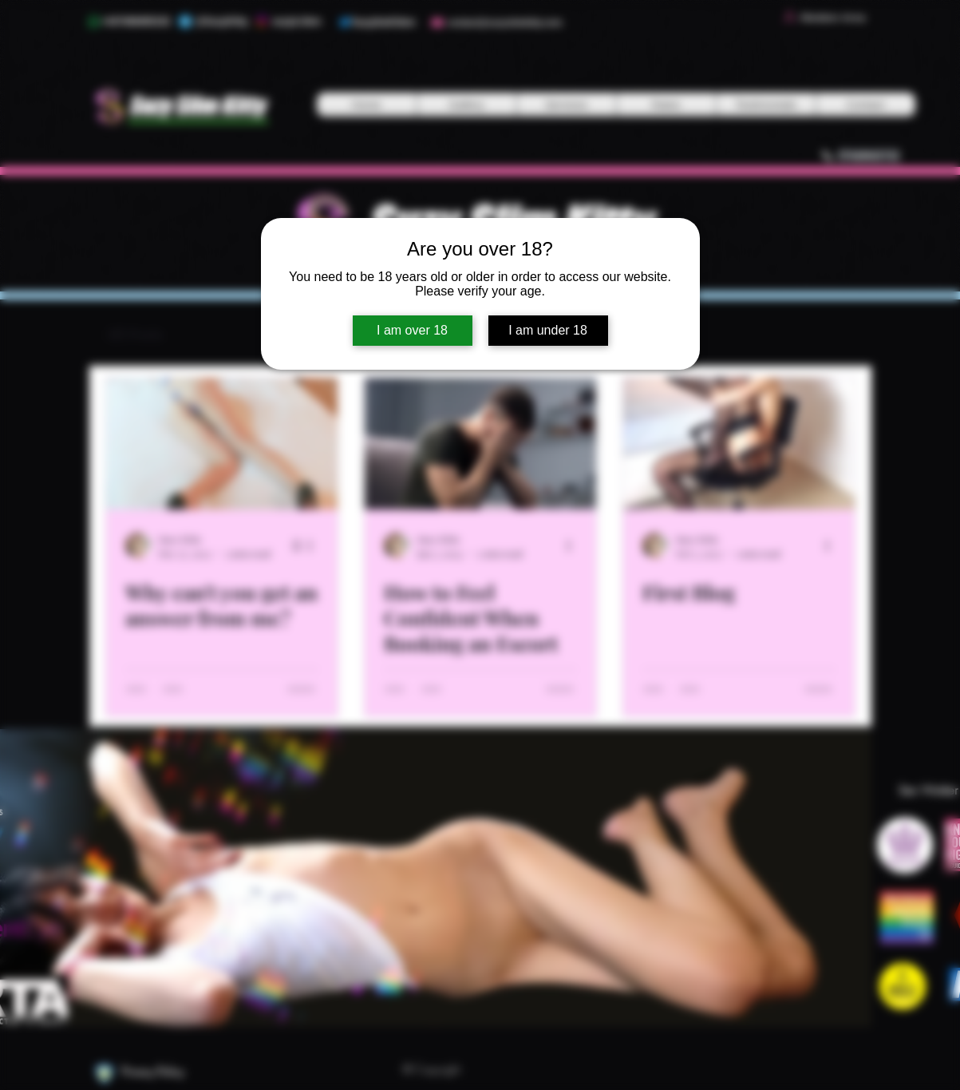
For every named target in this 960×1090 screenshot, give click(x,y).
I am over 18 (412, 330)
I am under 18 (547, 330)
